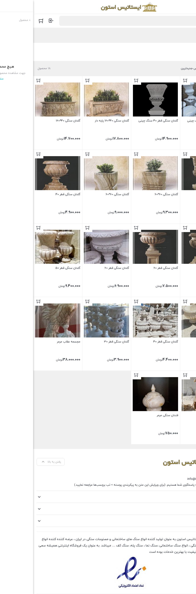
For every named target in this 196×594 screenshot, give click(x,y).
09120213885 (176, 473)
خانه (188, 35)
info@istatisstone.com (169, 479)
